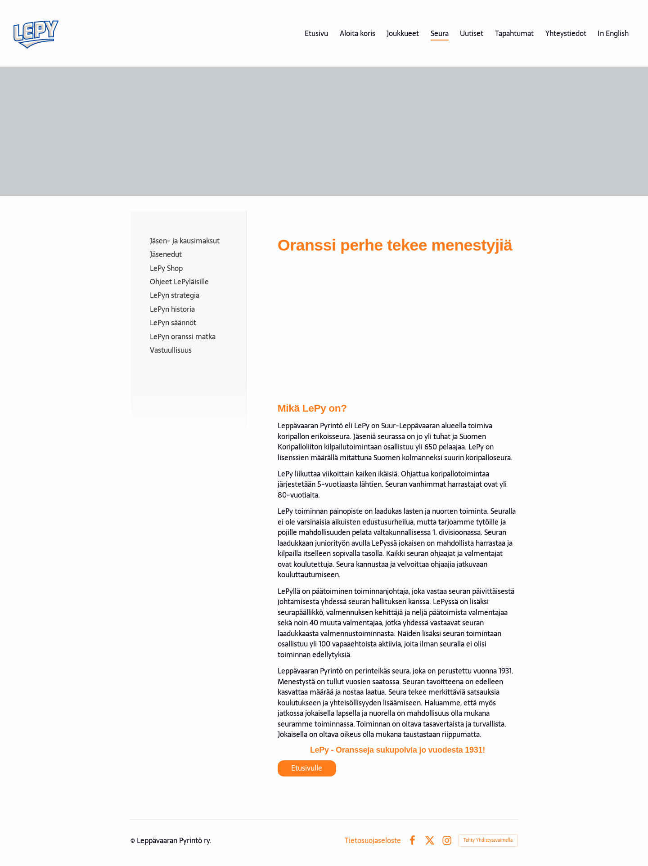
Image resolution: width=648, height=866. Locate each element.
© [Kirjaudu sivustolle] (133, 840)
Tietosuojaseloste (373, 840)
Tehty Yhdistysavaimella (488, 840)
